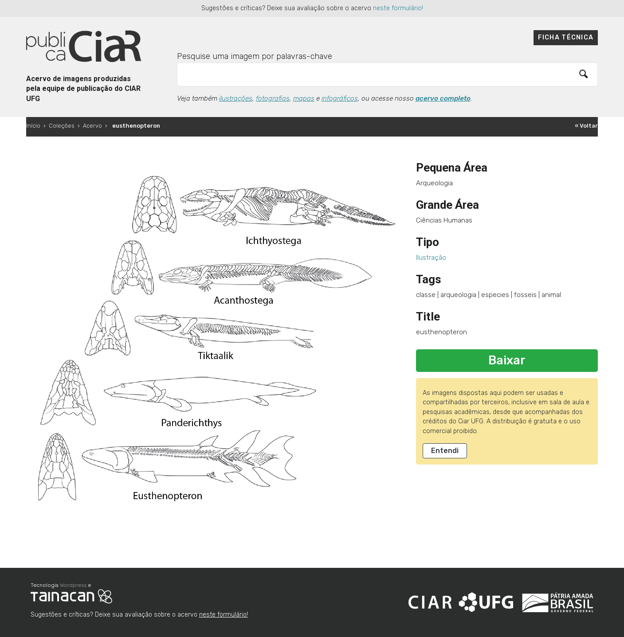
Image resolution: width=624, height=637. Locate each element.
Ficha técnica (566, 37)
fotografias (273, 98)
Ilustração (431, 258)
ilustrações (235, 98)
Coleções (62, 125)
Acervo (92, 125)
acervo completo (443, 98)
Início (33, 125)
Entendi (445, 450)
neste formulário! (398, 8)
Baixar (507, 360)
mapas (303, 98)
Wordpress (73, 585)
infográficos (340, 98)
